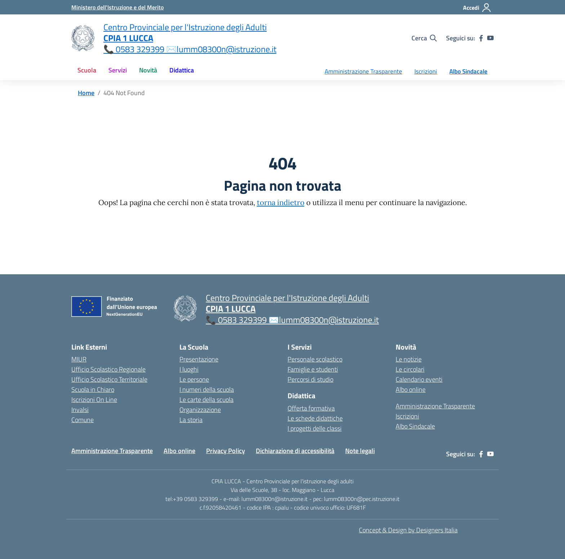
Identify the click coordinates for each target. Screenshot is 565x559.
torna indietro (280, 202)
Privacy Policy (225, 451)
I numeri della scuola (206, 389)
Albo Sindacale (468, 71)
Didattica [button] (181, 70)
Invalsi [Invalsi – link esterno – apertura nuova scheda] (80, 409)
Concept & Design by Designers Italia (408, 530)
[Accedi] (477, 7)
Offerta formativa (311, 408)
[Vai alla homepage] (82, 38)
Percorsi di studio (310, 379)
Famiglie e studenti (313, 369)
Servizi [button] (117, 70)
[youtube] (490, 38)
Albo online (411, 389)
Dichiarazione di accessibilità (295, 451)
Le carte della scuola (206, 399)
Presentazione (198, 359)
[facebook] (481, 38)
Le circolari (410, 369)
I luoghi (189, 369)
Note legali (360, 451)
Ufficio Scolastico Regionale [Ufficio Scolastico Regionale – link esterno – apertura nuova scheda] (108, 369)
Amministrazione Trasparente (363, 71)
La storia (191, 420)
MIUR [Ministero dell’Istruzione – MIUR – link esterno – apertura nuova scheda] (78, 359)
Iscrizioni (425, 71)
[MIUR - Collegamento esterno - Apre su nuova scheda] (117, 7)
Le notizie (409, 359)
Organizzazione (200, 409)
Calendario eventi (419, 379)
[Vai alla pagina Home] (86, 93)
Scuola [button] (86, 70)
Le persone (194, 379)
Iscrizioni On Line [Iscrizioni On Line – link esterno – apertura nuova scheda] (94, 399)
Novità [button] (148, 70)
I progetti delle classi (315, 428)
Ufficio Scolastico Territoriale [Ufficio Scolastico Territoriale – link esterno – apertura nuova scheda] (109, 379)
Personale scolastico (315, 359)
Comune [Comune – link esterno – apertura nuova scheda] (82, 420)
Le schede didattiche (315, 418)
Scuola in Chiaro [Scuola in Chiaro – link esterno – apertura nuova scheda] (92, 389)
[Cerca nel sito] (424, 38)
